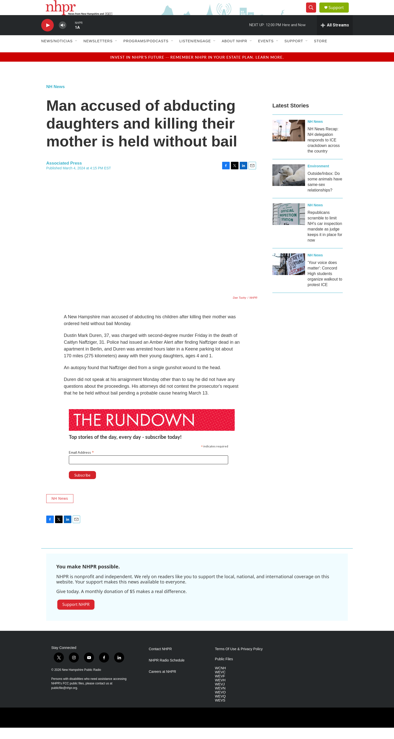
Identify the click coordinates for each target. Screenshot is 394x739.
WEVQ (220, 708)
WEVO (220, 704)
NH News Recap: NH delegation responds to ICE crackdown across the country (324, 151)
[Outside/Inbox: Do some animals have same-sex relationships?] (288, 186)
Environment (318, 177)
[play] (47, 37)
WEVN (220, 700)
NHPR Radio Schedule (166, 672)
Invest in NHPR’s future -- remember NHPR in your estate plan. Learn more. (197, 68)
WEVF (220, 687)
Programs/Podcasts (146, 52)
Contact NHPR (160, 660)
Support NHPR (75, 615)
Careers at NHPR (162, 683)
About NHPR (234, 52)
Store (320, 52)
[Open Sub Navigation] (76, 52)
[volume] (62, 36)
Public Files (224, 670)
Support (339, 13)
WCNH (220, 679)
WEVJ (220, 695)
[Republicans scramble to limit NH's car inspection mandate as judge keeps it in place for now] (288, 225)
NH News (55, 98)
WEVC (220, 683)
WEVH (220, 691)
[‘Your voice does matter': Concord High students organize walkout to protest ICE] (288, 275)
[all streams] (335, 36)
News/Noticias (57, 52)
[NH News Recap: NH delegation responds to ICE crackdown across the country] (288, 142)
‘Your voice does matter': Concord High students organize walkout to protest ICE (325, 285)
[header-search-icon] (313, 13)
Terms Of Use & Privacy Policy (239, 660)
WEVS (220, 712)
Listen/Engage (195, 52)
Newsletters (98, 52)
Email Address (81, 463)
